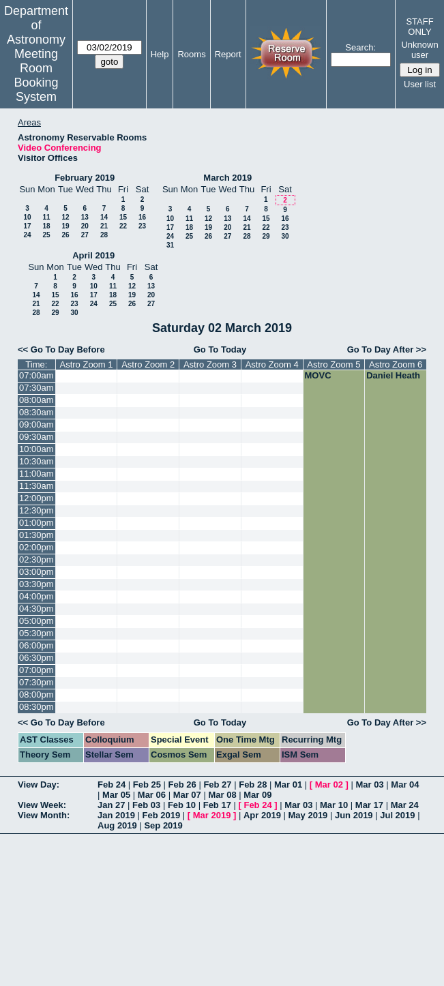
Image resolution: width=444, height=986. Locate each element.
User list (420, 84)
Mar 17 (369, 805)
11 (46, 217)
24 (27, 235)
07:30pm (36, 682)
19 (65, 226)
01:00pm (36, 523)
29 (265, 236)
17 (27, 226)
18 (46, 226)
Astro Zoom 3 (210, 364)
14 (104, 217)
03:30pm (36, 584)
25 (46, 235)
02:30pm (36, 559)
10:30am (36, 461)
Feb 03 (146, 805)
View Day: (38, 784)
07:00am (36, 375)
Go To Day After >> (386, 349)
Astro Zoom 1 (86, 364)
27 (85, 235)
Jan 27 (111, 805)
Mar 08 (222, 795)
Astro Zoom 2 (148, 364)
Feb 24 (111, 784)
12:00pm (36, 498)
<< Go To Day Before (61, 349)
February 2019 (85, 178)
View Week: (42, 805)
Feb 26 (182, 784)
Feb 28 (253, 784)
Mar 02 (329, 784)
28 (104, 235)
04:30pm (36, 608)
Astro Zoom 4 (272, 364)
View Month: (44, 815)
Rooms (191, 54)
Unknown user (419, 50)
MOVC (318, 375)
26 (65, 235)
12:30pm (36, 510)
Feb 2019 (162, 815)
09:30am (36, 437)
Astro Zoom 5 (333, 364)
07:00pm (36, 670)
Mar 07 (187, 795)
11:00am (36, 473)
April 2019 (93, 255)
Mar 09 (257, 795)
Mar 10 (334, 805)
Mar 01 (288, 784)
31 (170, 245)
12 (65, 217)
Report (228, 54)
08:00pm (36, 694)
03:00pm (36, 572)
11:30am (36, 486)
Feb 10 (182, 805)
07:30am (36, 388)
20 (85, 226)
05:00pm (36, 621)
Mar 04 (405, 784)
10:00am (36, 449)
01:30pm (36, 535)
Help (160, 54)
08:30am (36, 412)
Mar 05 (116, 795)
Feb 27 (217, 784)
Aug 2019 (117, 825)
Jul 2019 (397, 815)
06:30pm (36, 658)
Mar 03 (370, 784)
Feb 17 (217, 805)
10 (27, 217)
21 (104, 226)
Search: (360, 47)
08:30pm (36, 707)
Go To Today (220, 349)
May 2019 (308, 815)
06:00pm (36, 645)
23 (142, 226)
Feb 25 (147, 784)
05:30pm (36, 633)
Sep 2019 (163, 825)
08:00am (36, 400)
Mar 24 (405, 805)
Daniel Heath (393, 375)
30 (284, 236)
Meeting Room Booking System (36, 75)
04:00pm (36, 596)
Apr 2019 (262, 815)
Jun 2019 (354, 815)
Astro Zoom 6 (395, 364)
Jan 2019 (116, 815)
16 (142, 217)
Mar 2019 (212, 815)
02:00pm (36, 547)
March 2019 (227, 178)
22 (123, 226)
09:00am (36, 424)
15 (123, 217)
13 (85, 217)
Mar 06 (152, 795)
